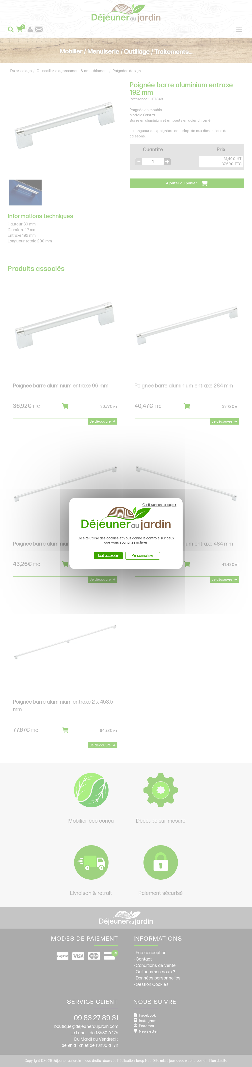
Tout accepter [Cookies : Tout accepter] (108, 555)
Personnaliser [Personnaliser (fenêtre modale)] (143, 555)
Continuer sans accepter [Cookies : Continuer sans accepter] (159, 505)
